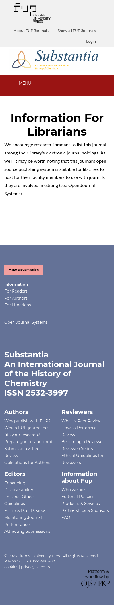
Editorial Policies (77, 496)
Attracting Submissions (27, 531)
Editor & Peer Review (24, 510)
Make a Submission (24, 270)
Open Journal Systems (26, 322)
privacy (27, 566)
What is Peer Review (81, 421)
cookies (11, 566)
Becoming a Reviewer (82, 441)
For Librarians (17, 305)
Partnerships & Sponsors (85, 510)
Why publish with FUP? (27, 421)
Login (91, 41)
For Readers (16, 291)
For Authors (16, 298)
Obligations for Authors (27, 462)
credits (43, 566)
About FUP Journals (31, 31)
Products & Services (80, 503)
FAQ (65, 517)
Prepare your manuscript (28, 441)
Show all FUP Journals (77, 31)
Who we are (73, 490)
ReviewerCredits (77, 448)
